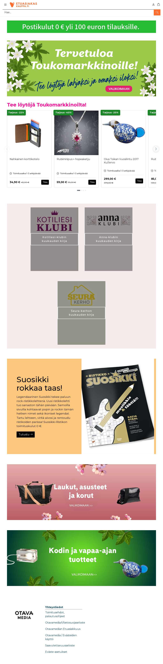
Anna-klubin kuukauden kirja (108, 239)
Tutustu (26, 434)
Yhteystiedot (54, 607)
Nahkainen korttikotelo (24, 159)
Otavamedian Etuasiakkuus (62, 628)
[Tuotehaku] (81, 12)
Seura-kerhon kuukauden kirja (81, 312)
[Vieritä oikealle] (156, 149)
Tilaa (45, 182)
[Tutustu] (118, 406)
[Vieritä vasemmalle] (7, 149)
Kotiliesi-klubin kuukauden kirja (54, 239)
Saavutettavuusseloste (60, 645)
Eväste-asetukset (56, 651)
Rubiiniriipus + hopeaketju (73, 159)
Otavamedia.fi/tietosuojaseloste (65, 622)
